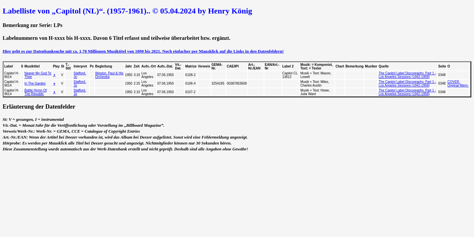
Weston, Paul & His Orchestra (109, 75)
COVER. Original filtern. (457, 83)
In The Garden (34, 83)
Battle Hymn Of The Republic (35, 92)
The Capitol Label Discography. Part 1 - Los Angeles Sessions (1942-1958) (407, 75)
